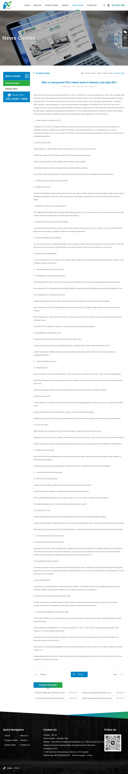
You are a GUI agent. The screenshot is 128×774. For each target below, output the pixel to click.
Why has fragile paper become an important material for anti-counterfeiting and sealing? (50, 693)
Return (80, 674)
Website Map (48, 755)
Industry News (11, 89)
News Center (77, 5)
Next (115, 674)
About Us (37, 5)
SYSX (17, 768)
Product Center (51, 5)
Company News (12, 83)
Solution (65, 5)
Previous (43, 674)
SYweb (89, 755)
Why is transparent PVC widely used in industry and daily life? (98, 698)
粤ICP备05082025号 (62, 755)
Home (27, 5)
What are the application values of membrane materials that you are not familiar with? (98, 693)
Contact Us (92, 5)
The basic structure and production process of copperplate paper (50, 698)
